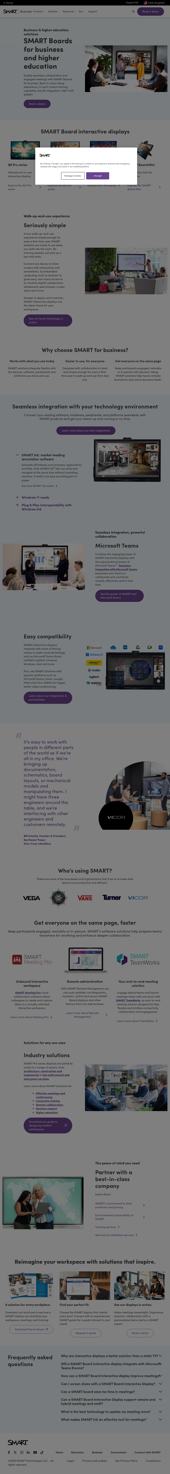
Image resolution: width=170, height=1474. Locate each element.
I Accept (98, 175)
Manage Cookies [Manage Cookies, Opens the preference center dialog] (72, 175)
